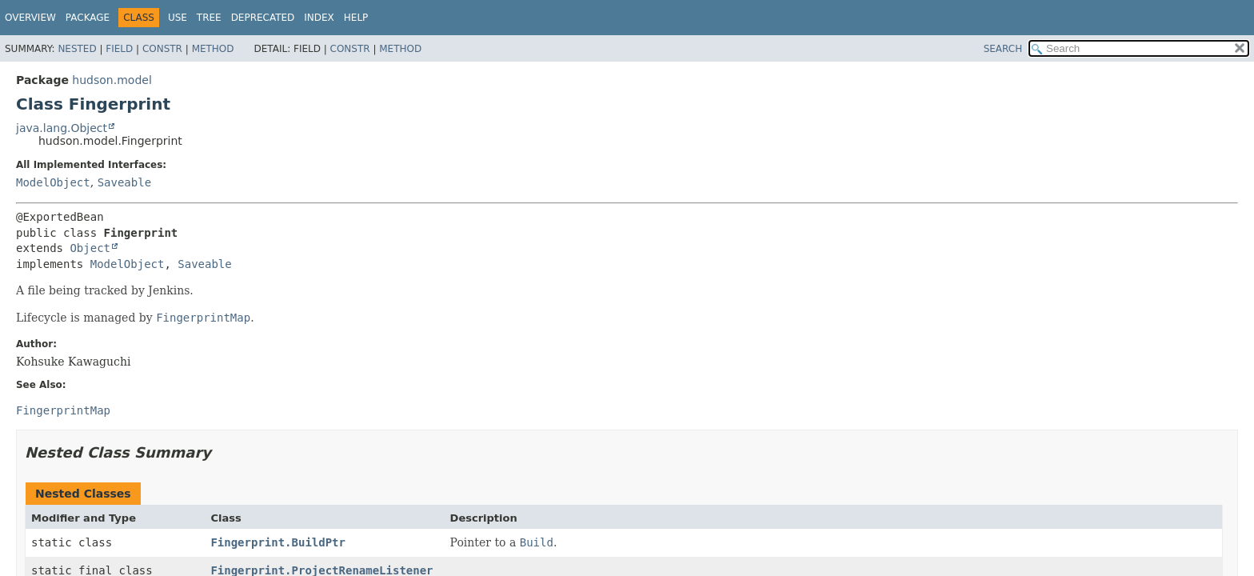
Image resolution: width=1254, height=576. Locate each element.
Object (90, 248)
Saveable (124, 182)
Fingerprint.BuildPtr (277, 542)
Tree (209, 17)
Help (356, 17)
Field (119, 48)
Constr (162, 48)
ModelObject (53, 182)
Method (213, 48)
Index (319, 17)
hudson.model (111, 80)
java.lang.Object (61, 128)
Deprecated (263, 17)
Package (88, 17)
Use (177, 17)
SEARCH (1003, 48)
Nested (77, 48)
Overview (30, 17)
